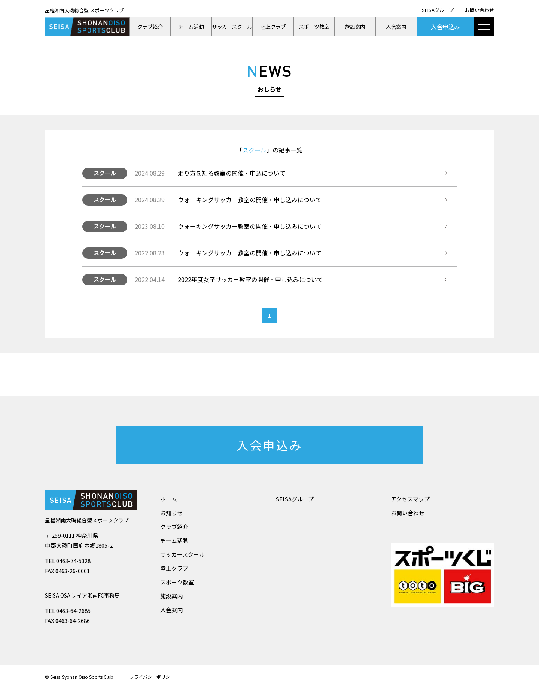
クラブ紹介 (150, 26)
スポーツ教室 (314, 26)
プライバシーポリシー (152, 677)
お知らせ (171, 513)
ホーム (168, 499)
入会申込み (445, 26)
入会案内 (396, 26)
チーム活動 (191, 26)
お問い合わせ (479, 9)
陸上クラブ (273, 26)
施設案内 (355, 26)
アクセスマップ (410, 499)
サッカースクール (232, 26)
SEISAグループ (438, 9)
